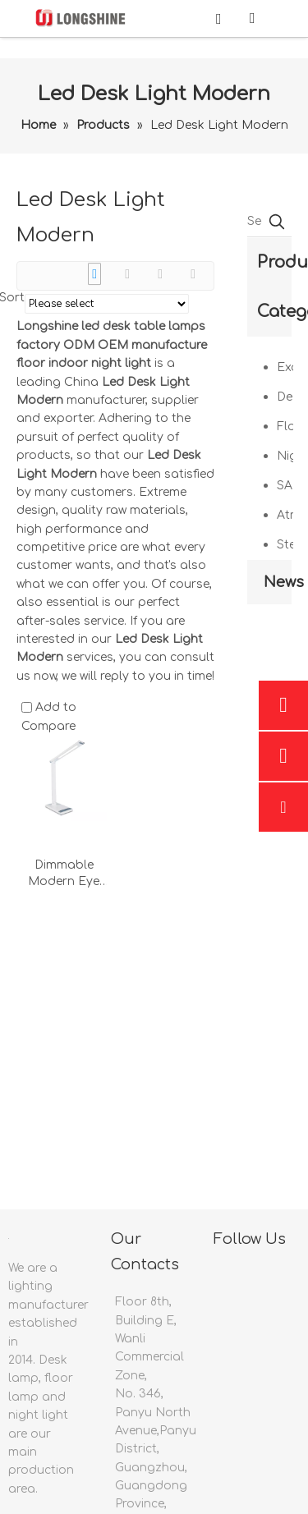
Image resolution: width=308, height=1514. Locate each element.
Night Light (285, 456)
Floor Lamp (285, 426)
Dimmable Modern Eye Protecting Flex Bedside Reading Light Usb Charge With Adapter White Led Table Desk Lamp (64, 874)
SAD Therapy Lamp (285, 485)
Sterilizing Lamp (285, 545)
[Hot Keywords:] (277, 221)
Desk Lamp (285, 397)
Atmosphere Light (285, 515)
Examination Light (285, 367)
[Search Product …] (254, 221)
